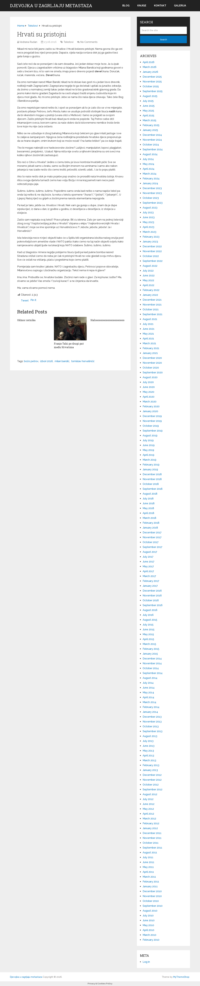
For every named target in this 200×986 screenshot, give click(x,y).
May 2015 (148, 634)
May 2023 (148, 222)
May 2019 (148, 450)
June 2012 (148, 804)
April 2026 (148, 62)
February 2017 (151, 580)
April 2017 (148, 571)
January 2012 (150, 828)
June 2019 (149, 445)
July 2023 (148, 212)
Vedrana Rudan (28, 42)
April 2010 (148, 930)
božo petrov (31, 361)
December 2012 (152, 774)
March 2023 (149, 231)
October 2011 (150, 842)
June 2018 (149, 503)
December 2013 (152, 716)
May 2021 (148, 333)
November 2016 (152, 595)
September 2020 (153, 372)
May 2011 (148, 867)
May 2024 (148, 164)
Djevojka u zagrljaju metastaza (51, 5)
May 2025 (148, 110)
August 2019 (150, 435)
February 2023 (151, 236)
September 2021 (152, 314)
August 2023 (150, 207)
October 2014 (151, 668)
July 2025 (148, 100)
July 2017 (148, 556)
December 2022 (152, 246)
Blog (126, 5)
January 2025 (150, 130)
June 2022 (149, 275)
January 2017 (150, 585)
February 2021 (151, 348)
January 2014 (150, 711)
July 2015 (148, 624)
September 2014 (152, 673)
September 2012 (152, 789)
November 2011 (152, 837)
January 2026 (150, 71)
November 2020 (152, 362)
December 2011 (152, 833)
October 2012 (151, 784)
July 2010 (148, 915)
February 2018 (151, 522)
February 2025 (151, 125)
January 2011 (150, 886)
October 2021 (151, 309)
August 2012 (150, 794)
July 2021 (148, 324)
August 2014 (150, 677)
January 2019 (150, 469)
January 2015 (150, 653)
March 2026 (149, 67)
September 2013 (152, 731)
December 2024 (152, 134)
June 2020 (149, 387)
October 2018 (151, 484)
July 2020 (148, 382)
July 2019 (148, 440)
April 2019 (148, 454)
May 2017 (148, 566)
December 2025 (152, 76)
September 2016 (152, 605)
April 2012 (148, 813)
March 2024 (149, 173)
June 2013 (148, 745)
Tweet (25, 300)
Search (163, 39)
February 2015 (151, 648)
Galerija (180, 5)
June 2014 (149, 687)
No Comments (89, 42)
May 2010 (148, 925)
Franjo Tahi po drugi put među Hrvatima (69, 345)
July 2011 (148, 857)
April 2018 (148, 513)
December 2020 (152, 357)
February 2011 (151, 881)
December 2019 (152, 416)
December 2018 (152, 474)
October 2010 (151, 901)
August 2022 (150, 265)
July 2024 (148, 159)
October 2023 (151, 197)
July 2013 (148, 741)
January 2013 (150, 770)
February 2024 (151, 178)
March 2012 (149, 818)
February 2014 (151, 707)
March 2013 (149, 760)
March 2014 (149, 702)
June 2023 (149, 217)
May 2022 (148, 280)
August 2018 (150, 493)
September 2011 (152, 847)
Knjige (141, 5)
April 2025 (148, 115)
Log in (146, 961)
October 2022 (151, 256)
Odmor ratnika (26, 320)
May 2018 (148, 508)
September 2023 (152, 202)
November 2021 (152, 304)
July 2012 (148, 799)
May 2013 (148, 750)
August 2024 (150, 154)
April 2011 (148, 871)
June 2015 (148, 629)
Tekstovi (68, 42)
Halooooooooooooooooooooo (107, 320)
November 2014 (152, 663)
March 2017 (149, 576)
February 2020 (151, 406)
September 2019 (152, 430)
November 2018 (152, 479)
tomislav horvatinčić (83, 361)
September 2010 (152, 905)
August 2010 (150, 910)
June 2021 (148, 328)
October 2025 (151, 86)
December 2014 (152, 658)
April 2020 (148, 396)
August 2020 (150, 377)
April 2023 (148, 227)
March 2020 (149, 401)
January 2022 (150, 294)
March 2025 (149, 120)
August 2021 (150, 319)
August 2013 (150, 736)
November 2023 (152, 193)
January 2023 (150, 241)
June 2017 (148, 561)
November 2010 (152, 896)
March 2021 (149, 343)
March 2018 (149, 517)
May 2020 (148, 391)
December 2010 (152, 891)
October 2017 (151, 542)
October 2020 (151, 367)
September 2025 (152, 91)
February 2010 (151, 939)
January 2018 (150, 527)
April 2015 (148, 639)
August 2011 (150, 852)
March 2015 (149, 644)
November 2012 (152, 779)
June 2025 (149, 105)
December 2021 (152, 299)
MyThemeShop (181, 977)
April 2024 (148, 168)
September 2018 (152, 488)
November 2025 (152, 81)
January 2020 (150, 411)
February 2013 (151, 765)
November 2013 (152, 721)
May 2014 (148, 692)
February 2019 (151, 464)
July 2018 (148, 498)
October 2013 (151, 726)
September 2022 (152, 260)
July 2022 (148, 270)
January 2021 (150, 353)
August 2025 (150, 96)
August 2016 (150, 610)
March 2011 (149, 876)
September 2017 (152, 547)
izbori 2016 (46, 361)
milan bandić (62, 361)
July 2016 (148, 614)
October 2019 (151, 425)
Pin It (33, 300)
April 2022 (148, 285)
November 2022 (152, 251)
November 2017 (152, 537)
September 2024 (153, 149)
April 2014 (148, 697)
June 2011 (148, 862)
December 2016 (152, 590)
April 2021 (148, 338)
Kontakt (160, 5)
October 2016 (151, 600)
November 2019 (152, 420)
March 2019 (149, 459)
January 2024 (150, 183)
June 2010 (149, 920)
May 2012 (148, 808)
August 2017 (150, 551)
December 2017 (152, 532)
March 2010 (149, 934)
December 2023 (152, 188)
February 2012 (151, 823)
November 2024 (152, 139)
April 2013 (148, 755)
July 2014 (148, 682)
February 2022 (151, 290)
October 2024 (151, 144)
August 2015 (150, 619)
